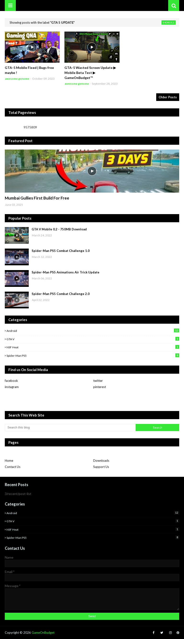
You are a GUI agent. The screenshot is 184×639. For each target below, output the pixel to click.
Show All (168, 22)
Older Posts (168, 97)
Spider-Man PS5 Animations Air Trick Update (65, 272)
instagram (12, 387)
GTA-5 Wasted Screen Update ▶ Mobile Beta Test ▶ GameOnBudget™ (90, 73)
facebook (11, 381)
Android (92, 330)
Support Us (101, 467)
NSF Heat (92, 347)
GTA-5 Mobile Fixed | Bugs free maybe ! (29, 70)
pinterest (99, 387)
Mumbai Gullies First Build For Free (37, 197)
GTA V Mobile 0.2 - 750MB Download (59, 229)
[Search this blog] (70, 427)
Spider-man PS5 (92, 355)
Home (9, 460)
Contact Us (12, 467)
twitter (98, 381)
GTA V (92, 339)
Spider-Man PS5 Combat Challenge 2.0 (61, 294)
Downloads (101, 460)
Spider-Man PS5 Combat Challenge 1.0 (61, 251)
